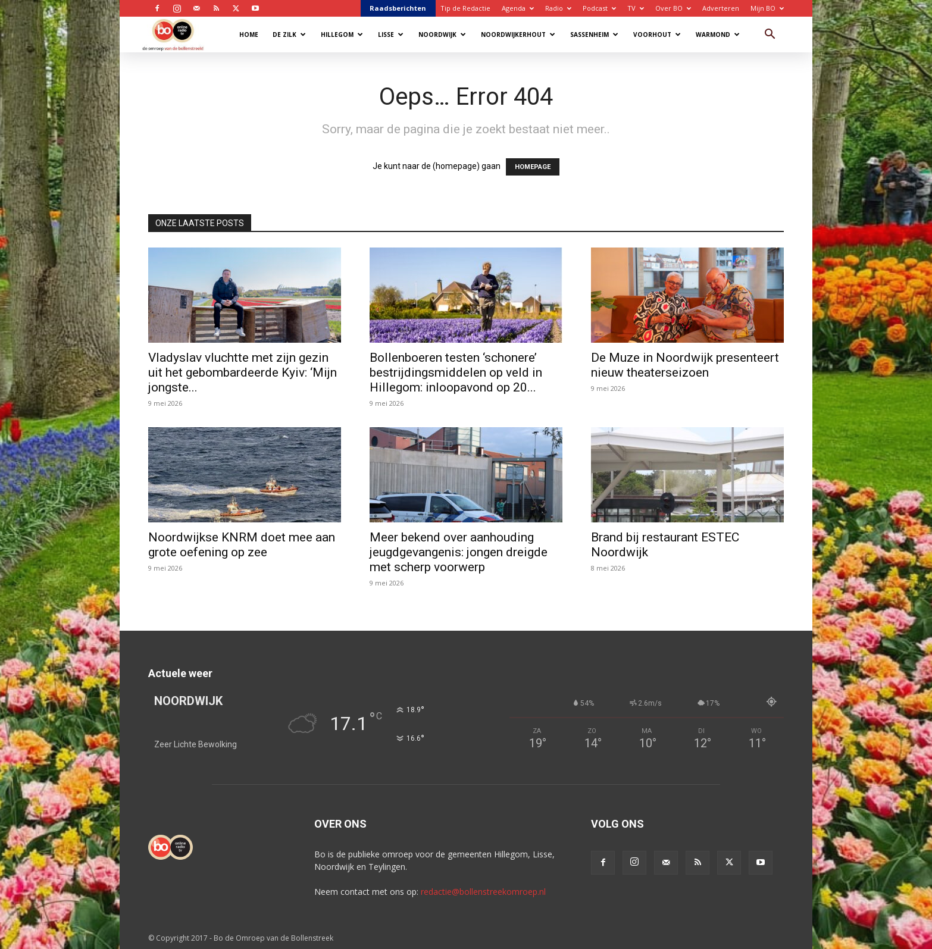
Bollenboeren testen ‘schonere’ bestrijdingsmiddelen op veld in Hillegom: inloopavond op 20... (456, 372)
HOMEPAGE (533, 167)
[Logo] (178, 34)
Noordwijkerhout (518, 34)
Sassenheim (594, 34)
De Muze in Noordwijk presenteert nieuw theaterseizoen (685, 365)
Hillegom (342, 34)
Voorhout (657, 34)
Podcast (599, 8)
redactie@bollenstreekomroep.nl (483, 891)
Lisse (391, 34)
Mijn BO (767, 8)
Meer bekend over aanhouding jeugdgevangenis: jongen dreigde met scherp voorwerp (459, 552)
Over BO (673, 8)
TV (635, 8)
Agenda (518, 8)
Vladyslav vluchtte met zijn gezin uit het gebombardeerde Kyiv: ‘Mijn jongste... (242, 372)
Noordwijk (442, 34)
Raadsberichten (398, 8)
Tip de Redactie (465, 8)
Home (248, 34)
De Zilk (289, 34)
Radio (558, 8)
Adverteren (720, 8)
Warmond (718, 34)
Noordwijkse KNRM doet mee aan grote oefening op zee (241, 544)
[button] (769, 35)
